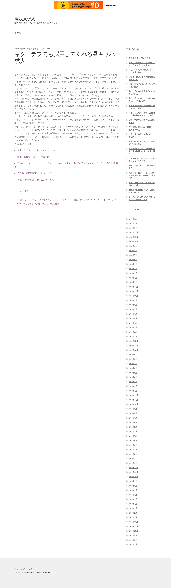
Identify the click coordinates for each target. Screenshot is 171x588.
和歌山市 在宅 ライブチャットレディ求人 (95, 200)
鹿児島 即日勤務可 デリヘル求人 (34, 173)
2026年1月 (133, 228)
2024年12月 (133, 287)
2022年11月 (133, 400)
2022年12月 (133, 395)
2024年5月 (133, 318)
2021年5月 (133, 445)
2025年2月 (133, 278)
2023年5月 (133, 372)
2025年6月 (133, 259)
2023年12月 (133, 341)
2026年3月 (133, 219)
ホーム (17, 32)
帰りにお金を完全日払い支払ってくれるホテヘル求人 (142, 198)
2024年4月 (133, 323)
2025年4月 (133, 268)
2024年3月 (133, 327)
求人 (26, 191)
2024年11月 (133, 291)
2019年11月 (133, 526)
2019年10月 (133, 531)
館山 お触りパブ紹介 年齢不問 (33, 156)
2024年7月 (133, 309)
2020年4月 (133, 504)
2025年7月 (133, 255)
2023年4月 (133, 377)
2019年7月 (133, 544)
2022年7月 (133, 418)
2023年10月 (133, 350)
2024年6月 (133, 314)
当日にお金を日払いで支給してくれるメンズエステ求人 (142, 63)
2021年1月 (133, 463)
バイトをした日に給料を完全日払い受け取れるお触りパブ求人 (142, 114)
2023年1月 (133, 391)
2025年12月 (133, 232)
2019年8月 (133, 540)
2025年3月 (133, 273)
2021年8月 (133, 431)
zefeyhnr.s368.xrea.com (48, 49)
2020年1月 (133, 517)
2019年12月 (133, 522)
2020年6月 (133, 495)
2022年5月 (133, 427)
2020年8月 (133, 485)
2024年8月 (133, 305)
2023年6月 (133, 368)
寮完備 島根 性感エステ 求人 (140, 58)
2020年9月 (133, 481)
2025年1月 (133, 282)
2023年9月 (133, 354)
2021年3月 (133, 454)
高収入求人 (24, 19)
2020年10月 (133, 476)
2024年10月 (133, 296)
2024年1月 (133, 336)
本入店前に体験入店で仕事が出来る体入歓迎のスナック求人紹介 (142, 151)
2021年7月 (133, 436)
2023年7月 (133, 363)
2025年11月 (133, 237)
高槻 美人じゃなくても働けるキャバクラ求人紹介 (142, 99)
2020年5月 (133, 499)
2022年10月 (133, 404)
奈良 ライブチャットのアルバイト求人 (36, 150)
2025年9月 (133, 246)
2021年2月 (133, 458)
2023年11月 (133, 345)
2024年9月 (133, 300)
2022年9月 (133, 409)
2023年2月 (133, 386)
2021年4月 (133, 449)
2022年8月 (133, 413)
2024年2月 (133, 332)
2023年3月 (133, 381)
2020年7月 (133, 490)
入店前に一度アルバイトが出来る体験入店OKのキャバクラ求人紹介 (142, 175)
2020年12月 (133, 467)
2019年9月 (133, 535)
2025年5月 (133, 264)
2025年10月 (133, 241)
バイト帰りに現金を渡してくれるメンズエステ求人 (142, 159)
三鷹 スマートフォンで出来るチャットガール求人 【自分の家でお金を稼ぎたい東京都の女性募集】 (40, 201)
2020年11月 (133, 472)
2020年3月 (133, 508)
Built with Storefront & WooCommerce (32, 572)
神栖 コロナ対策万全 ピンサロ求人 (35, 179)
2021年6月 (133, 440)
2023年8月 (133, 359)
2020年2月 (133, 513)
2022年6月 (133, 422)
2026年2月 (133, 223)
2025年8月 (133, 250)
